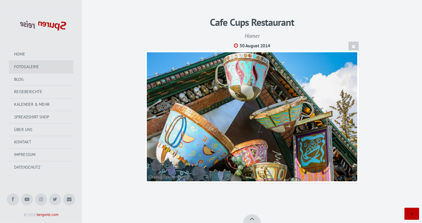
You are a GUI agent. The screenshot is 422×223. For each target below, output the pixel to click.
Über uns (23, 129)
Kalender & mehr (32, 104)
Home (19, 54)
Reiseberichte (28, 91)
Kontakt (22, 142)
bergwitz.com (48, 214)
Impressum (24, 154)
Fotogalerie (26, 66)
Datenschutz (27, 167)
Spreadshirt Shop (31, 117)
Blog (19, 79)
